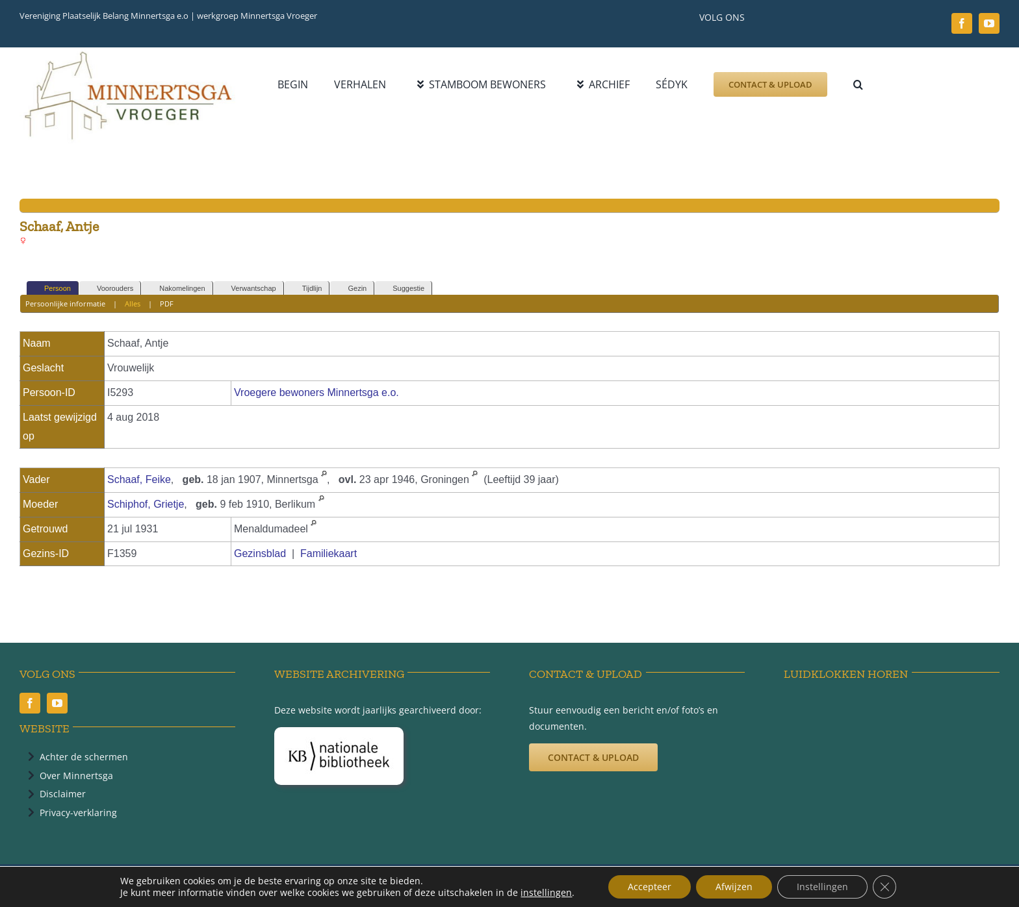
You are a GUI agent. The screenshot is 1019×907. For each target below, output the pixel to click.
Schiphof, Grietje (145, 504)
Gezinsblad (260, 553)
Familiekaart (328, 553)
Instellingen (822, 886)
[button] (858, 84)
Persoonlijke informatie (65, 303)
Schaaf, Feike (139, 479)
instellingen (546, 893)
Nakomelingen (176, 288)
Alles (132, 303)
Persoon (51, 288)
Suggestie (402, 288)
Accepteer (649, 886)
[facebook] (961, 23)
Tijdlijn (306, 288)
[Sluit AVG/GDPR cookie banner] (884, 887)
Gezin (351, 288)
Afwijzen (734, 886)
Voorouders (109, 288)
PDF (167, 303)
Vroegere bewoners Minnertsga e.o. (316, 392)
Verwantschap (248, 288)
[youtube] (989, 23)
